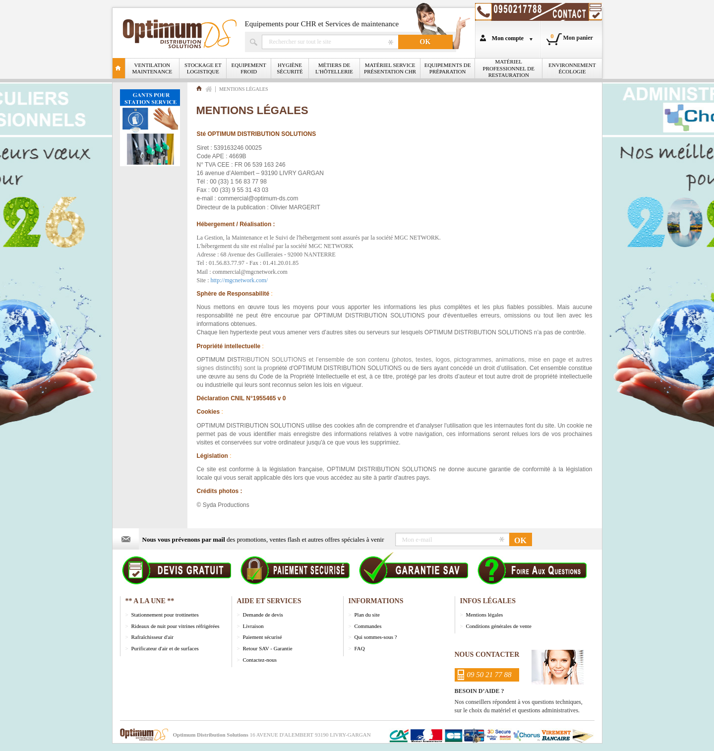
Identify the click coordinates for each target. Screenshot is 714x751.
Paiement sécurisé (262, 637)
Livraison (253, 626)
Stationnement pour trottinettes (165, 615)
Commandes (368, 626)
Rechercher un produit (330, 42)
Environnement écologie (571, 68)
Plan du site (367, 615)
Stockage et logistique (203, 68)
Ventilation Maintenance (152, 68)
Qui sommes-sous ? (376, 637)
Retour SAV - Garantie (268, 648)
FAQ (360, 648)
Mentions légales (484, 615)
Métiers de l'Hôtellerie (334, 68)
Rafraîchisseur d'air (152, 637)
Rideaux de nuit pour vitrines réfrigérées (175, 626)
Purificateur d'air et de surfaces (165, 648)
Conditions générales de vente (499, 626)
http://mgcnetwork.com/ (239, 280)
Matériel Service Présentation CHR (390, 68)
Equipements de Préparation (447, 68)
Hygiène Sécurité (290, 68)
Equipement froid (249, 68)
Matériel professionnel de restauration (509, 68)
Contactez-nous (260, 660)
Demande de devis (263, 615)
